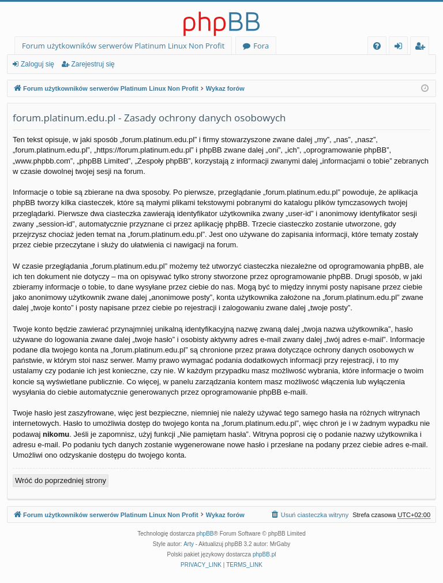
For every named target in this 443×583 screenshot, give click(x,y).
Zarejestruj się (92, 64)
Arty (188, 544)
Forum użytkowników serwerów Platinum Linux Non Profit (123, 45)
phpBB (205, 533)
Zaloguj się (37, 64)
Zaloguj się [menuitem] (400, 47)
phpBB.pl (264, 554)
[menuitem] (377, 46)
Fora (261, 45)
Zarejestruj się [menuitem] (422, 47)
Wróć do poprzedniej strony (60, 480)
